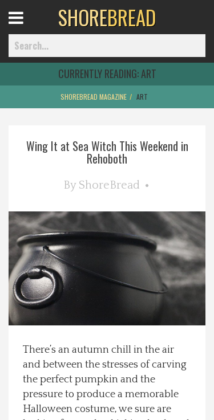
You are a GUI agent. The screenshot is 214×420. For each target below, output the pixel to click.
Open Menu (30, 28)
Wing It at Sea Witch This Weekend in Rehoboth (107, 152)
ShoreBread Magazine (93, 96)
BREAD (107, 17)
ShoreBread (109, 185)
